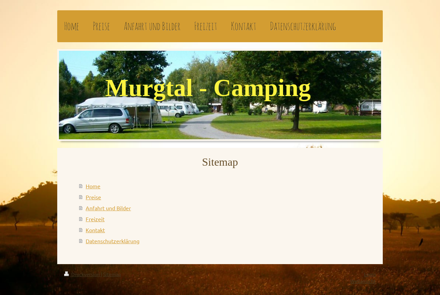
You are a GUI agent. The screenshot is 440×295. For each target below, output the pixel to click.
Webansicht (363, 281)
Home (93, 185)
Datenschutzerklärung (112, 240)
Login (370, 274)
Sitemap (112, 274)
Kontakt (95, 229)
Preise (93, 196)
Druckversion (82, 274)
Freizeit (95, 218)
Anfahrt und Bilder (108, 207)
